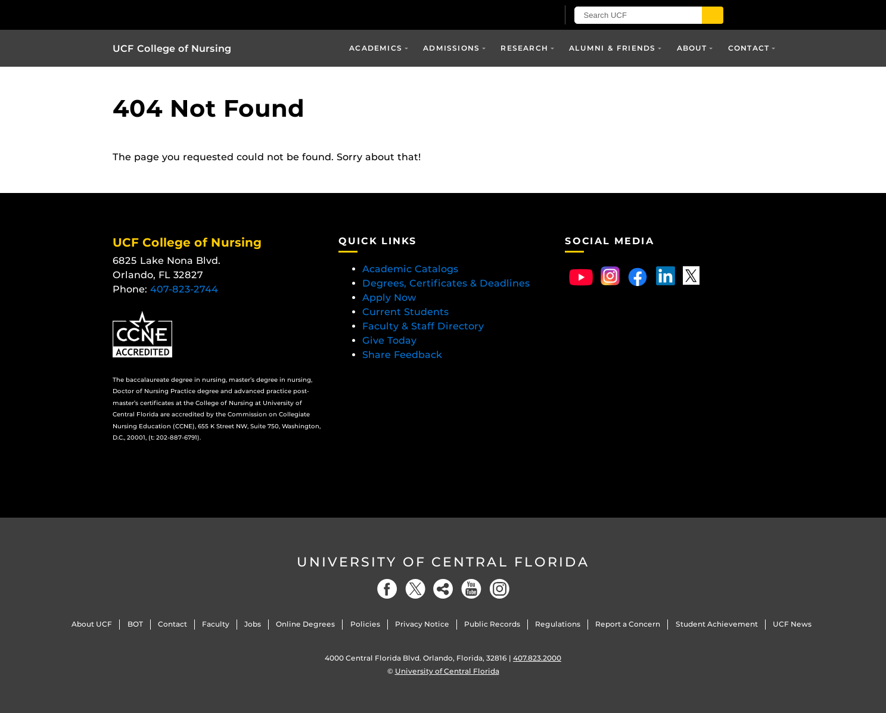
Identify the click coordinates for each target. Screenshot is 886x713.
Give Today (389, 340)
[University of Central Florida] (251, 14)
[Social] (443, 589)
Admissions (451, 47)
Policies (365, 623)
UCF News (792, 623)
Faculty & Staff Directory (423, 326)
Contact (748, 47)
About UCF (91, 623)
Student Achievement (717, 623)
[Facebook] (387, 589)
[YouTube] (471, 589)
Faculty (215, 623)
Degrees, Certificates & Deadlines (447, 283)
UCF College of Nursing (172, 48)
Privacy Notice (422, 623)
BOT (135, 623)
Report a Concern (627, 623)
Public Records (492, 623)
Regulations (557, 623)
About (692, 47)
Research (524, 47)
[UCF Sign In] (519, 15)
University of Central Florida (443, 562)
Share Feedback (402, 354)
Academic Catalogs (410, 269)
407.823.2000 (537, 657)
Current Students (405, 311)
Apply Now (389, 297)
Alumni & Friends (612, 47)
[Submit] (712, 15)
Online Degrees (305, 623)
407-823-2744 (184, 289)
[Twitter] (415, 589)
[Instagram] (499, 589)
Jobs (252, 623)
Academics (375, 47)
